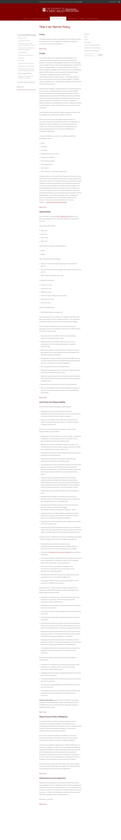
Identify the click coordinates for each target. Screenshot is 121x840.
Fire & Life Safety (72, 18)
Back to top (42, 48)
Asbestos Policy (22, 38)
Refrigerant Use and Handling (26, 66)
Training (82, 18)
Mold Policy (21, 60)
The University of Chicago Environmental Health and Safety (60, 10)
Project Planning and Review (26, 63)
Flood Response (22, 52)
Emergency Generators (24, 40)
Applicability (87, 42)
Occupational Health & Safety (40, 18)
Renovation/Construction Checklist (59, 552)
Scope (86, 39)
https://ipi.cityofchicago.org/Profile (56, 202)
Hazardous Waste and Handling (26, 82)
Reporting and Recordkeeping (92, 47)
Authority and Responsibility (92, 45)
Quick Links (113, 1)
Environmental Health (58, 18)
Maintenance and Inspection (92, 50)
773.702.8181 (79, 1)
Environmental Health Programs (27, 35)
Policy (86, 36)
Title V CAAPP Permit (63, 216)
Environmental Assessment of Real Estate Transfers (26, 48)
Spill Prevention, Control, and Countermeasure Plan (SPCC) (26, 69)
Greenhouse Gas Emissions (25, 55)
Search (119, 2)
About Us (26, 18)
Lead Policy (21, 58)
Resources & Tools (92, 18)
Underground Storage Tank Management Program (25, 77)
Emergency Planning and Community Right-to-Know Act (26, 44)
